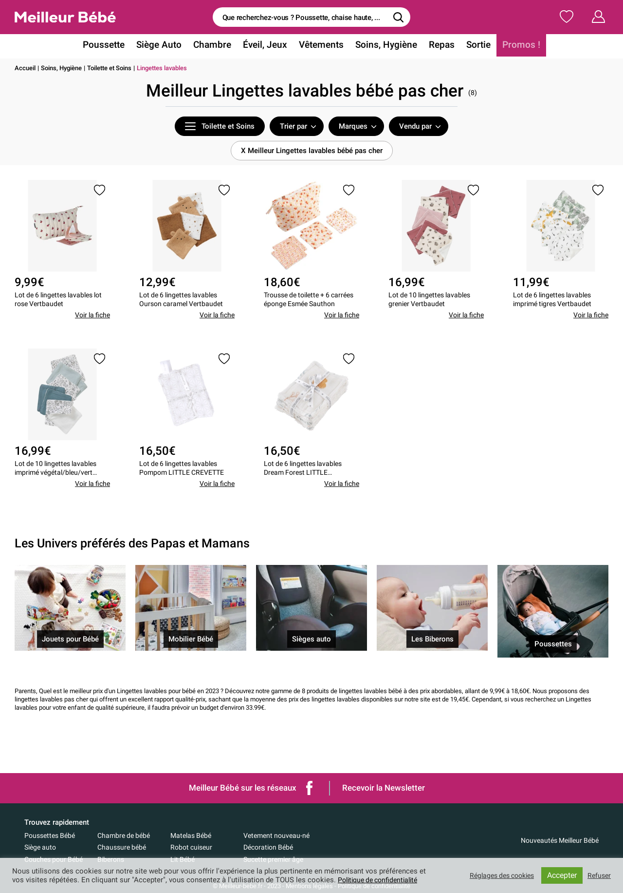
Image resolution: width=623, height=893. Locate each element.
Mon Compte (580, 16)
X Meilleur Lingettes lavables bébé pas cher (312, 150)
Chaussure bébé (121, 847)
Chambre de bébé (123, 835)
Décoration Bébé (268, 847)
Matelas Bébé (190, 835)
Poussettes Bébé (49, 835)
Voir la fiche (92, 318)
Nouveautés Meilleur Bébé (560, 840)
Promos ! (513, 45)
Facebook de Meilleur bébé (309, 788)
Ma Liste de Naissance (495, 16)
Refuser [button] (598, 875)
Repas (437, 45)
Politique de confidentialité (381, 879)
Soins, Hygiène (384, 45)
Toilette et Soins (109, 68)
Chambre (217, 45)
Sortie (472, 45)
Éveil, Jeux (267, 45)
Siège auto (40, 847)
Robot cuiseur (191, 847)
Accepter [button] (560, 875)
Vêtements (321, 45)
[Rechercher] (398, 17)
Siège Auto (165, 45)
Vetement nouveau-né (276, 835)
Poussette (112, 45)
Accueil (25, 68)
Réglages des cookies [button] (496, 875)
